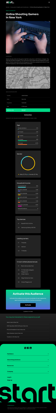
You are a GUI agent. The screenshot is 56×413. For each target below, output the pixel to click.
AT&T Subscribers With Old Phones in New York (17, 326)
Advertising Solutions (13, 359)
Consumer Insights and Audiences (19, 7)
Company (10, 371)
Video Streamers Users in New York (15, 333)
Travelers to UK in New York (13, 336)
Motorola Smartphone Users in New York (16, 329)
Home (7, 7)
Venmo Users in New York (12, 322)
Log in (9, 377)
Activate (28, 305)
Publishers (10, 354)
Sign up (9, 380)
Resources (10, 365)
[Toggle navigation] (49, 2)
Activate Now (28, 115)
